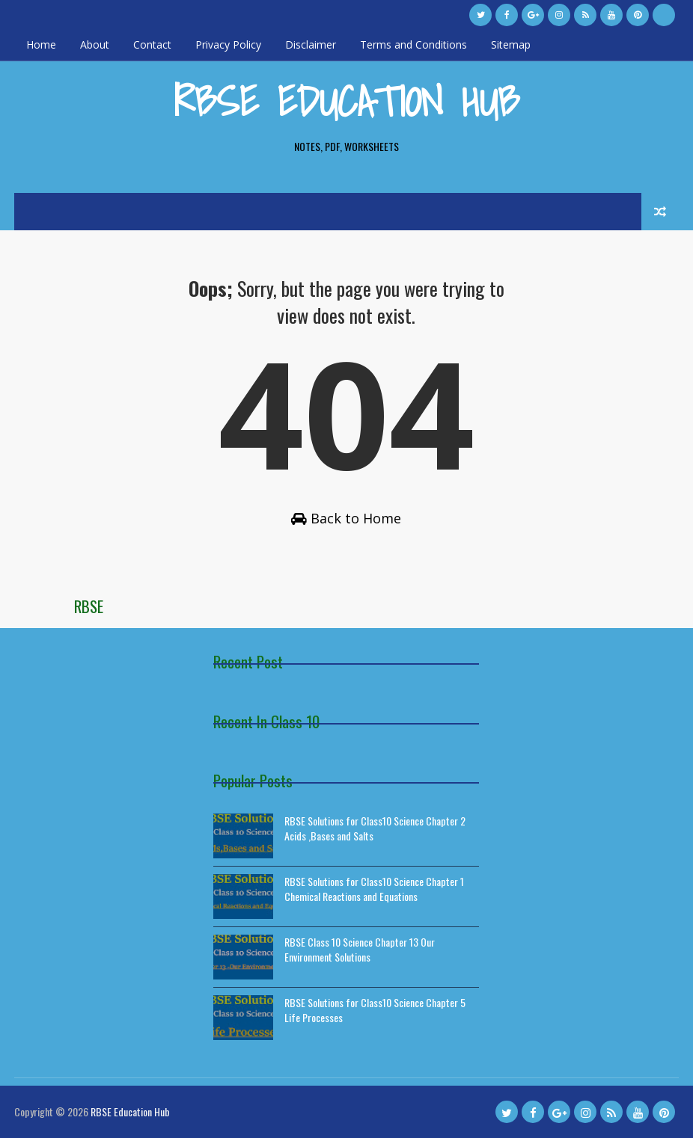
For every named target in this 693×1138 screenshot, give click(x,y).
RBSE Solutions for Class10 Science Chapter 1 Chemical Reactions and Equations (374, 888)
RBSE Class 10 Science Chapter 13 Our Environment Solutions (359, 949)
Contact (152, 44)
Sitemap (511, 44)
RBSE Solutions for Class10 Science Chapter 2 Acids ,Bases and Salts (374, 828)
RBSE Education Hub (346, 101)
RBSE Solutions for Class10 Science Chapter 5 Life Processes (374, 1009)
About (94, 44)
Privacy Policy (228, 44)
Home (41, 44)
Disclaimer (310, 44)
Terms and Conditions (413, 44)
